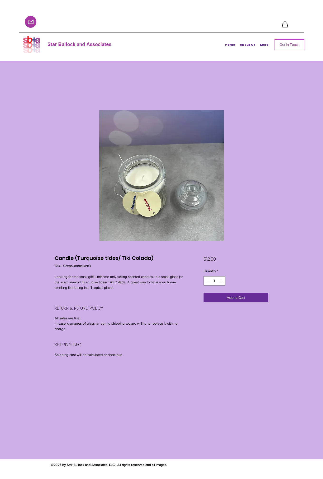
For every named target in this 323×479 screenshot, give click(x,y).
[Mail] (30, 22)
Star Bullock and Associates (79, 44)
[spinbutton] (214, 280)
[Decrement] (207, 280)
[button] (285, 24)
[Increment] (221, 280)
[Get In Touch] (289, 44)
